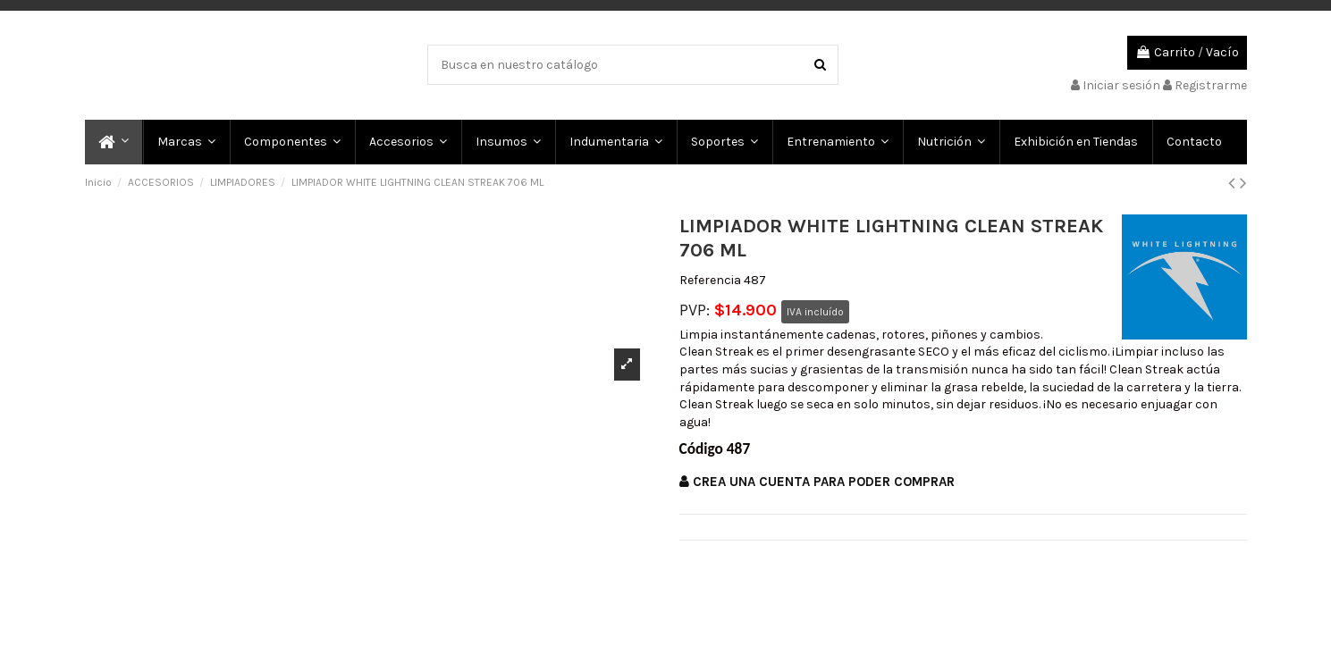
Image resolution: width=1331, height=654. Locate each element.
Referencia (710, 280)
